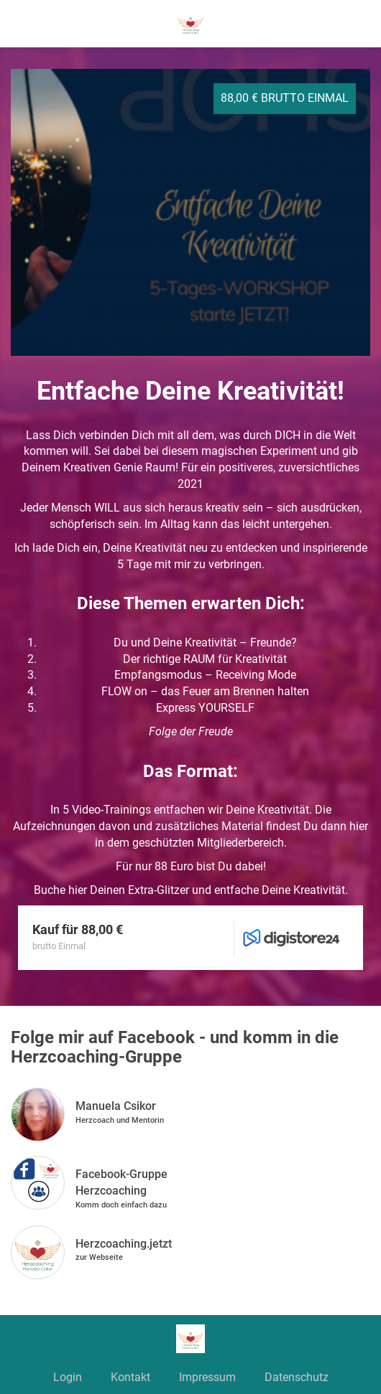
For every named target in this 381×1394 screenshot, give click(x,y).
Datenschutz (297, 1377)
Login (67, 1377)
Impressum (207, 1377)
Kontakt (130, 1377)
